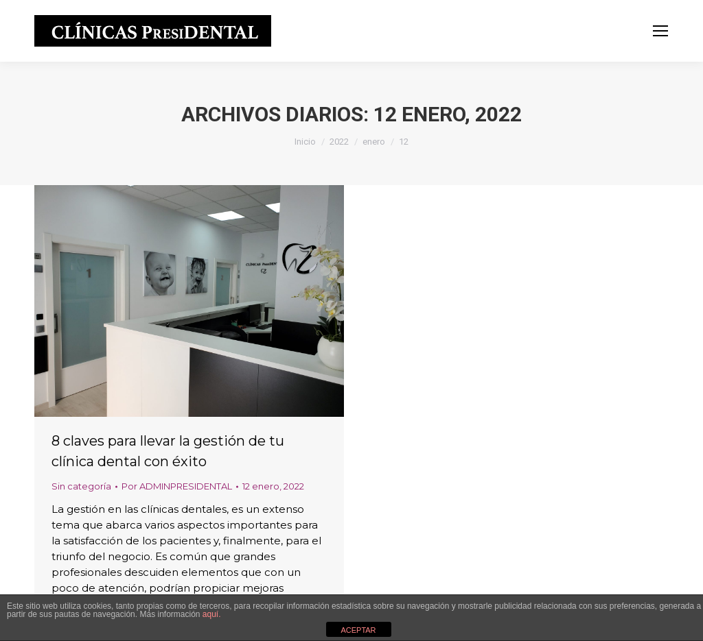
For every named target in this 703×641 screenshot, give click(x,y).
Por (177, 486)
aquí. (212, 614)
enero (373, 141)
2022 (339, 141)
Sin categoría (81, 486)
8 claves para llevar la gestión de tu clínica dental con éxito (167, 451)
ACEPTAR (358, 630)
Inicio (305, 141)
